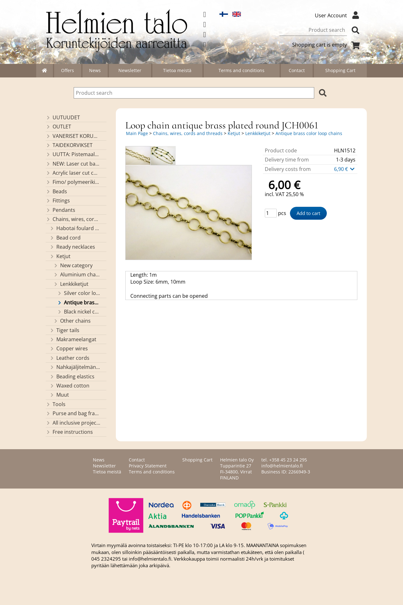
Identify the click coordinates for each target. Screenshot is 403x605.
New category (73, 265)
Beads (56, 191)
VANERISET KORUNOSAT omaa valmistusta (73, 136)
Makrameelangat (72, 339)
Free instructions (69, 431)
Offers (67, 70)
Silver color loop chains (78, 293)
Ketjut (60, 256)
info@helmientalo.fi (282, 466)
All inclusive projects (73, 422)
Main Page (137, 133)
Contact (297, 70)
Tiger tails (64, 330)
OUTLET (58, 126)
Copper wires (68, 348)
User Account (338, 15)
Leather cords (69, 357)
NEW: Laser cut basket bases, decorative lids (73, 163)
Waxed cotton (69, 385)
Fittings (58, 200)
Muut (59, 394)
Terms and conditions (241, 70)
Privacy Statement (148, 466)
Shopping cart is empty (327, 44)
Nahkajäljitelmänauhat (74, 367)
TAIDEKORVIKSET (69, 145)
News (95, 70)
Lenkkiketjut (70, 283)
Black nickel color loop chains (78, 311)
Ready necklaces (72, 246)
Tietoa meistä (177, 70)
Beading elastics (71, 376)
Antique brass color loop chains (78, 302)
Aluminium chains (76, 274)
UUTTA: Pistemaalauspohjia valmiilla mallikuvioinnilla (73, 154)
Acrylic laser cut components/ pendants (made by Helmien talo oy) (73, 172)
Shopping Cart (340, 70)
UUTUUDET (63, 117)
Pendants (60, 209)
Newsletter (129, 70)
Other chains (72, 320)
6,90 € (344, 169)
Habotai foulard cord (74, 228)
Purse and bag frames (73, 413)
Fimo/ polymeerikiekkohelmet (73, 181)
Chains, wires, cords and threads (73, 219)
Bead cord (65, 237)
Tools (55, 404)
